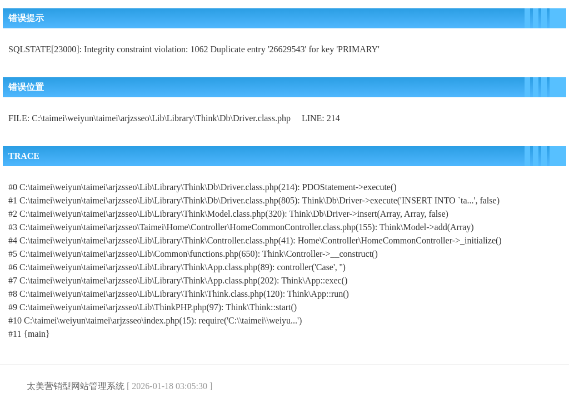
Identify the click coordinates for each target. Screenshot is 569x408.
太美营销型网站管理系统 (75, 386)
